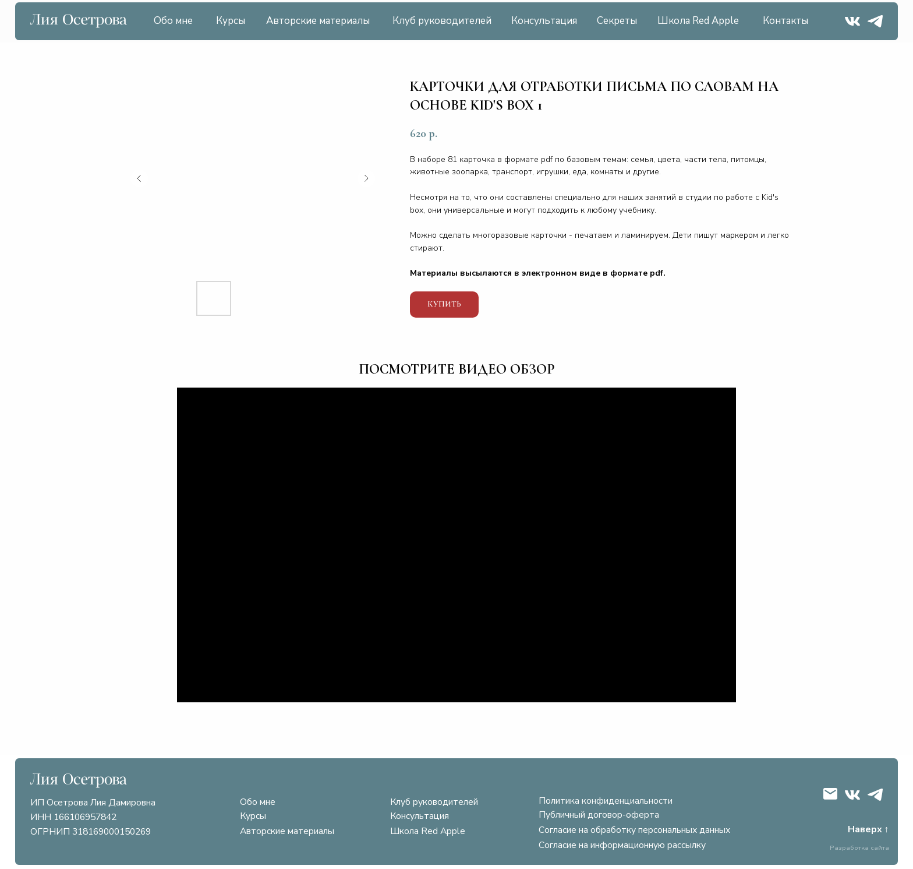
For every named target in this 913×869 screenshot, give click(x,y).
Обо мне (173, 20)
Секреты (617, 20)
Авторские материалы (318, 20)
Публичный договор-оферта (599, 814)
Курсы (230, 20)
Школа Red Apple (698, 20)
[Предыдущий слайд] (139, 178)
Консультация (544, 20)
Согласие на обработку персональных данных (634, 830)
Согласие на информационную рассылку (622, 845)
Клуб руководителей (441, 20)
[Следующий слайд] (366, 178)
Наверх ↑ (868, 829)
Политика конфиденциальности (606, 800)
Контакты (785, 20)
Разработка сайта (859, 847)
